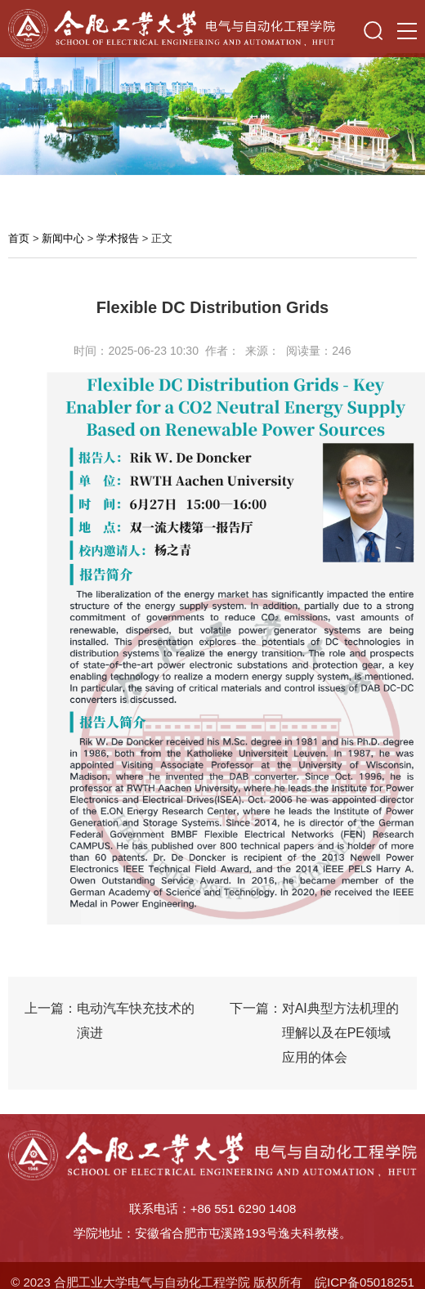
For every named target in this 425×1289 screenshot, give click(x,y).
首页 (18, 238)
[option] (212, 111)
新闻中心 (63, 238)
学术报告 (117, 238)
